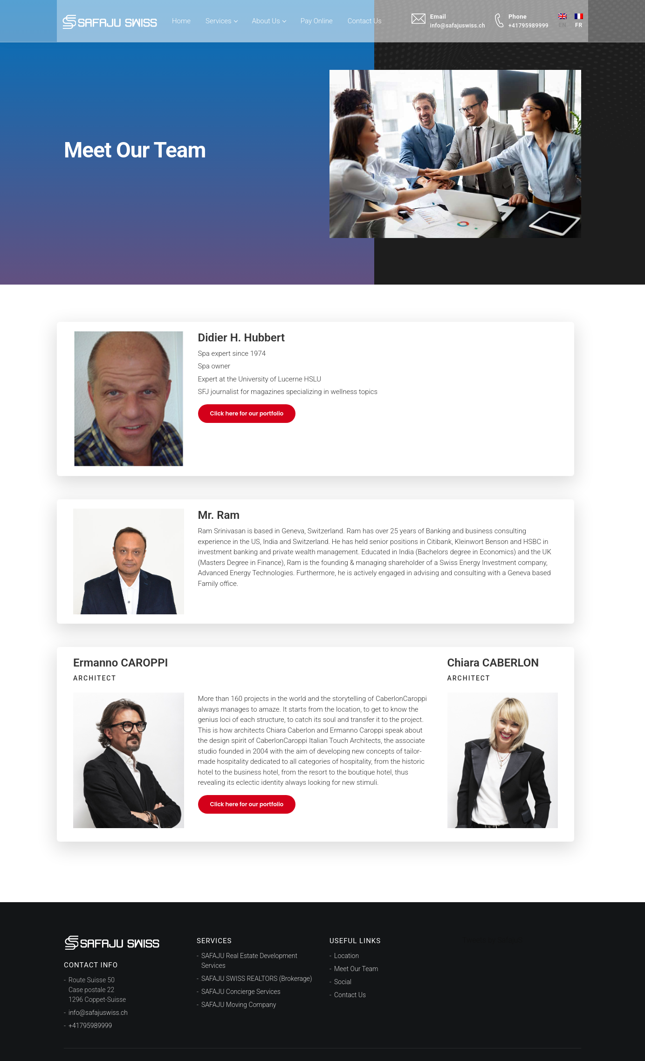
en (560, 18)
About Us (271, 18)
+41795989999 (90, 1025)
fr (576, 18)
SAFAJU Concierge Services (241, 991)
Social (342, 982)
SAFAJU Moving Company (238, 1004)
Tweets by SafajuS (492, 940)
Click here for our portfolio (247, 413)
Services (224, 18)
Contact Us (367, 18)
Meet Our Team (356, 969)
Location (346, 955)
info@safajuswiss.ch (98, 1012)
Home (183, 18)
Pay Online (319, 18)
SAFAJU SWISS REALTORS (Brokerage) (256, 978)
